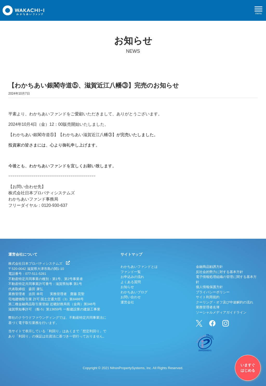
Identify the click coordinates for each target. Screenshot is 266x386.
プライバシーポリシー (213, 292)
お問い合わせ (131, 297)
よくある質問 (131, 282)
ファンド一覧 (131, 272)
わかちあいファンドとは (139, 267)
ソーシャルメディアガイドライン (221, 312)
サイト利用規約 (208, 297)
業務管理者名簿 (208, 307)
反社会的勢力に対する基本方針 (219, 272)
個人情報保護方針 (209, 287)
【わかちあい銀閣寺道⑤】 (33, 134)
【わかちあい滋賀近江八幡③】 (87, 134)
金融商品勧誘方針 (209, 267)
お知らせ (127, 287)
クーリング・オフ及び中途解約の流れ (224, 302)
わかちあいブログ (134, 292)
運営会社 (127, 302)
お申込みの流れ (132, 277)
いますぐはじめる (248, 367)
